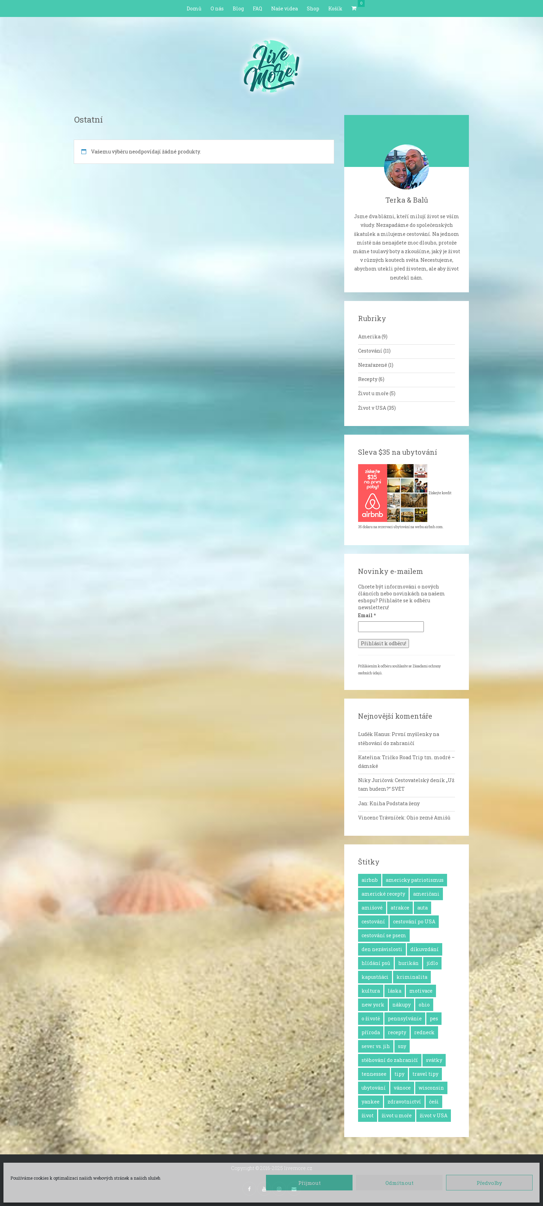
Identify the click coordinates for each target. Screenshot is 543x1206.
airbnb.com (434, 527)
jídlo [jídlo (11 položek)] (432, 963)
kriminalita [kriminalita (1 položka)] (412, 977)
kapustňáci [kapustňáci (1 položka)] (375, 977)
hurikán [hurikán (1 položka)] (408, 963)
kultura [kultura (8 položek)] (371, 990)
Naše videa (284, 8)
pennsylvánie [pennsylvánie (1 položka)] (405, 1018)
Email (367, 615)
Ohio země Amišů (429, 817)
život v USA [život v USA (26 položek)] (433, 1115)
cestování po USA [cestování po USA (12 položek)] (414, 921)
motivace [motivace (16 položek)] (421, 990)
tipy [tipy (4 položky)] (399, 1074)
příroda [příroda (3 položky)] (371, 1032)
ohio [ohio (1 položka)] (424, 1004)
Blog (238, 8)
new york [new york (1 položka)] (373, 1004)
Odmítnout (399, 1182)
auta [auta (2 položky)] (422, 907)
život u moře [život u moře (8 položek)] (397, 1115)
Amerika (369, 336)
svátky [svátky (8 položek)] (434, 1060)
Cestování (370, 350)
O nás (217, 8)
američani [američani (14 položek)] (426, 893)
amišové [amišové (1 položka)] (372, 907)
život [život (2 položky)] (368, 1115)
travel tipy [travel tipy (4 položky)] (425, 1074)
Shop (313, 8)
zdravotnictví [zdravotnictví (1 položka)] (404, 1101)
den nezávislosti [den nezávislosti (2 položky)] (382, 949)
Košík (335, 8)
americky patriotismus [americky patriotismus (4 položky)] (415, 880)
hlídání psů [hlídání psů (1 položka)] (376, 963)
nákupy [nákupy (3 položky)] (401, 1004)
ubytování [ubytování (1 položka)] (374, 1087)
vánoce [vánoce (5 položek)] (402, 1087)
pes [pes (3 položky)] (434, 1018)
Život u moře (373, 393)
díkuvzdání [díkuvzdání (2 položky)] (424, 949)
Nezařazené (372, 365)
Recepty (367, 379)
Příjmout (309, 1182)
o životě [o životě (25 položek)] (371, 1018)
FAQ (257, 8)
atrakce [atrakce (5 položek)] (400, 907)
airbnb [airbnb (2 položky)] (370, 880)
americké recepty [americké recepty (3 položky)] (383, 893)
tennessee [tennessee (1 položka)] (374, 1074)
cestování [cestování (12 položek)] (373, 921)
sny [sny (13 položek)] (402, 1046)
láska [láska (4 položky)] (394, 990)
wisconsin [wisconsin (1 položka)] (431, 1087)
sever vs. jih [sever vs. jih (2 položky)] (376, 1046)
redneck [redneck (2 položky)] (424, 1032)
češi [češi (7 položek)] (434, 1101)
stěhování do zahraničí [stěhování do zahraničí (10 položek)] (390, 1060)
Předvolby (489, 1182)
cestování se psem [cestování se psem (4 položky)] (384, 935)
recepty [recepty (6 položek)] (397, 1032)
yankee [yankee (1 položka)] (371, 1101)
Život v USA (372, 408)
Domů (194, 8)
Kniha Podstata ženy (395, 803)
